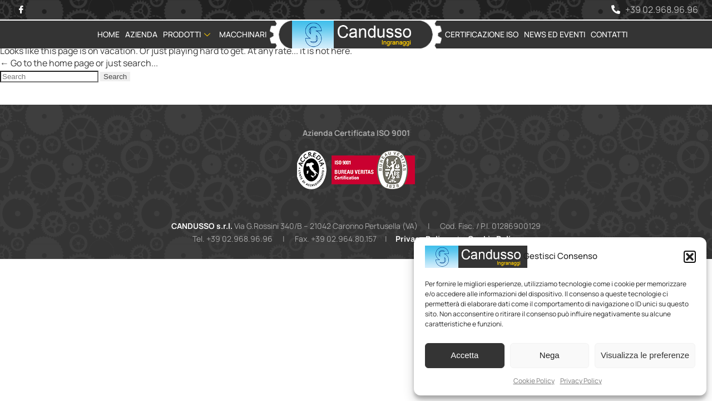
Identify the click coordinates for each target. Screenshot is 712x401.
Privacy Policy (581, 380)
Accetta (464, 355)
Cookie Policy (534, 380)
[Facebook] (21, 10)
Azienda (141, 34)
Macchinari (242, 34)
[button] (689, 256)
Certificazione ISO (481, 34)
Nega (550, 355)
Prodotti (186, 34)
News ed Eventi (554, 34)
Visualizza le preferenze (645, 355)
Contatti (609, 34)
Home (108, 34)
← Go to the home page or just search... (79, 63)
